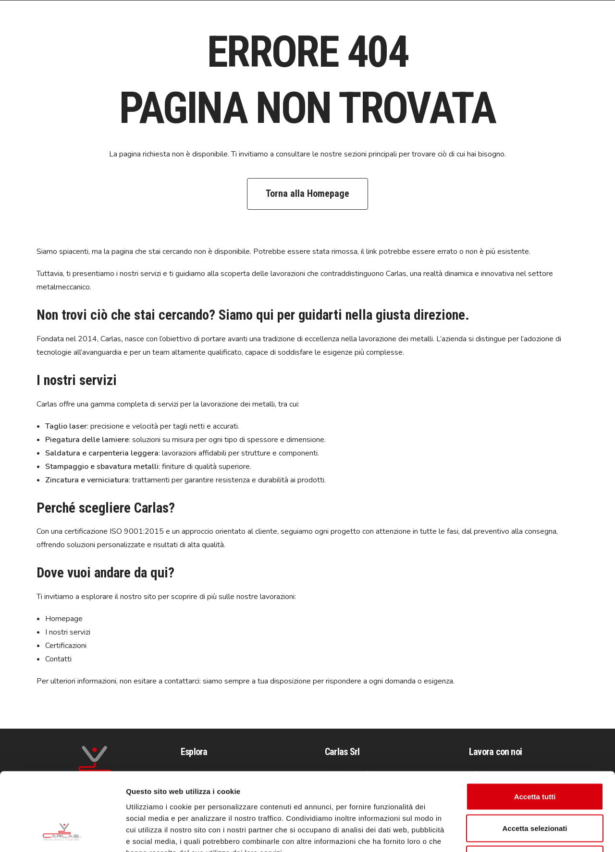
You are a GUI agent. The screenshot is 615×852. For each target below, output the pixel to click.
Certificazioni (65, 645)
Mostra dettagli (505, 833)
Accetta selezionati (534, 758)
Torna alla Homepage (307, 193)
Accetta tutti (535, 726)
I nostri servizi (67, 632)
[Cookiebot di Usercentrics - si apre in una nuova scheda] (62, 833)
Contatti (58, 659)
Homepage (64, 618)
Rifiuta (535, 789)
